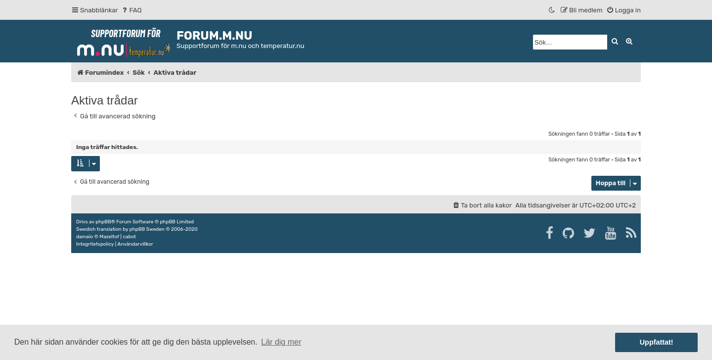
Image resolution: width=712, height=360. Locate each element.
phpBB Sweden (147, 229)
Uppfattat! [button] (656, 342)
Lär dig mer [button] (281, 342)
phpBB (103, 222)
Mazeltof (109, 237)
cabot (129, 237)
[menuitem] (131, 10)
